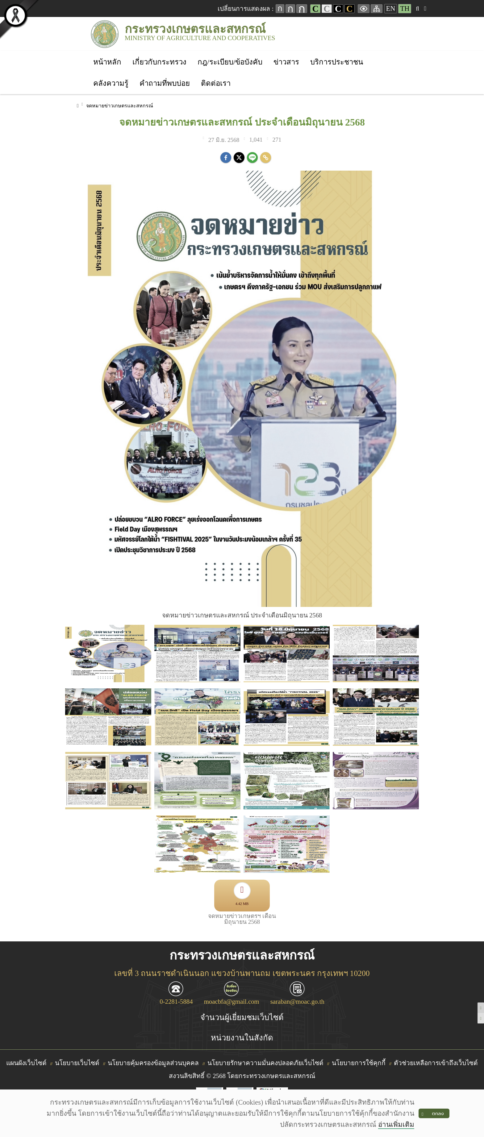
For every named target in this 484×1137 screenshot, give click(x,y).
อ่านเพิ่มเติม (396, 1124)
